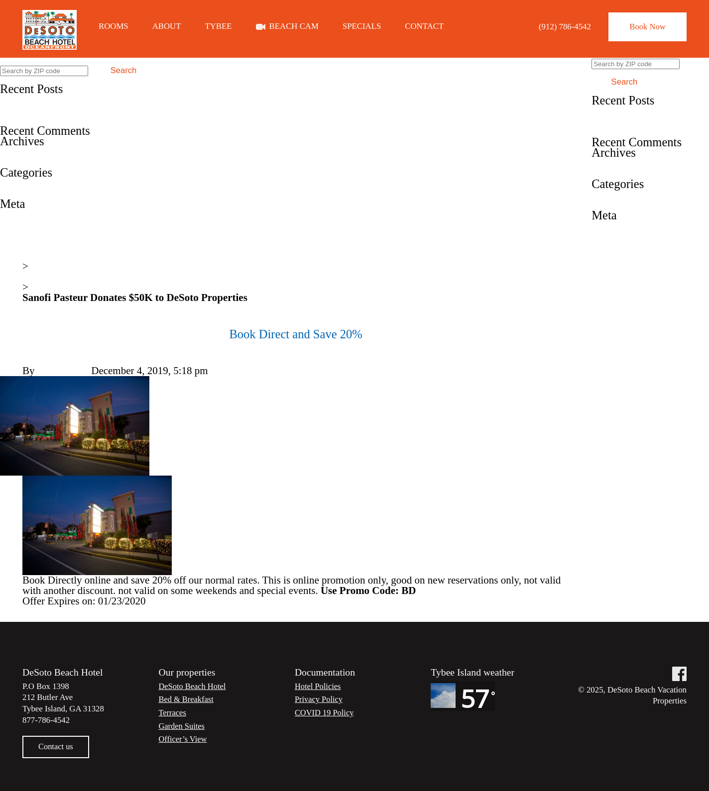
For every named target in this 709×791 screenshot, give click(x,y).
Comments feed (33, 235)
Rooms (113, 26)
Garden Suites (182, 726)
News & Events (55, 277)
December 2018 (33, 162)
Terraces (172, 713)
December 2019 (33, 152)
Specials (362, 26)
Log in (13, 214)
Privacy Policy (319, 699)
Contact (424, 26)
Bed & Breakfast (186, 699)
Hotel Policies (318, 686)
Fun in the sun (30, 110)
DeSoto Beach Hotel (192, 686)
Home (35, 256)
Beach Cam (294, 26)
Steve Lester (63, 371)
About (166, 26)
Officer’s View (183, 739)
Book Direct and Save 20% (57, 99)
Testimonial (24, 193)
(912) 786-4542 (562, 26)
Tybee (218, 26)
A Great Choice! (34, 120)
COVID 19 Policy (325, 713)
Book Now (646, 26)
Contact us (56, 747)
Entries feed (25, 225)
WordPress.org (30, 246)
